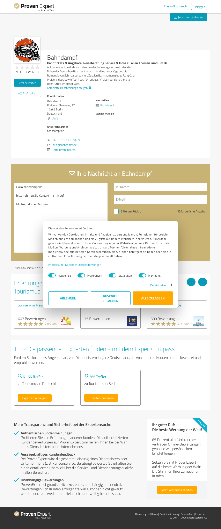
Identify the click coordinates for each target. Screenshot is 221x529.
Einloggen (199, 7)
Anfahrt (56, 118)
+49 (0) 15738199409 (66, 140)
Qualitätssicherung (169, 514)
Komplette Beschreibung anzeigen (68, 88)
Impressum (55, 265)
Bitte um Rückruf (131, 211)
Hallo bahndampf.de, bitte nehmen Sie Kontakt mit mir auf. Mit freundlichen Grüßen (61, 218)
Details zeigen (158, 285)
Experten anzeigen (34, 398)
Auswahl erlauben (110, 298)
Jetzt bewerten (27, 83)
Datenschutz (187, 514)
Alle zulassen (153, 298)
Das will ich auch (175, 6)
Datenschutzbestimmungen (83, 265)
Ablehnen (68, 298)
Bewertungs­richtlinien (146, 514)
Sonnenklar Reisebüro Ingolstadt (42, 305)
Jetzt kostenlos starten (177, 490)
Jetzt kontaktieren (188, 17)
